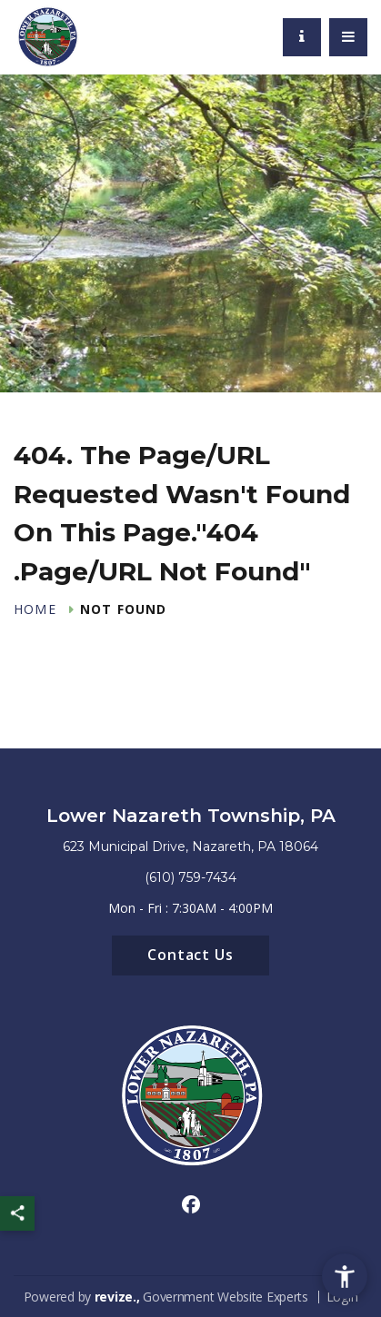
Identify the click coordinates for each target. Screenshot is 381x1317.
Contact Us (191, 955)
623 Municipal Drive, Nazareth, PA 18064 (190, 846)
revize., (117, 1296)
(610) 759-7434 (190, 877)
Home (35, 609)
